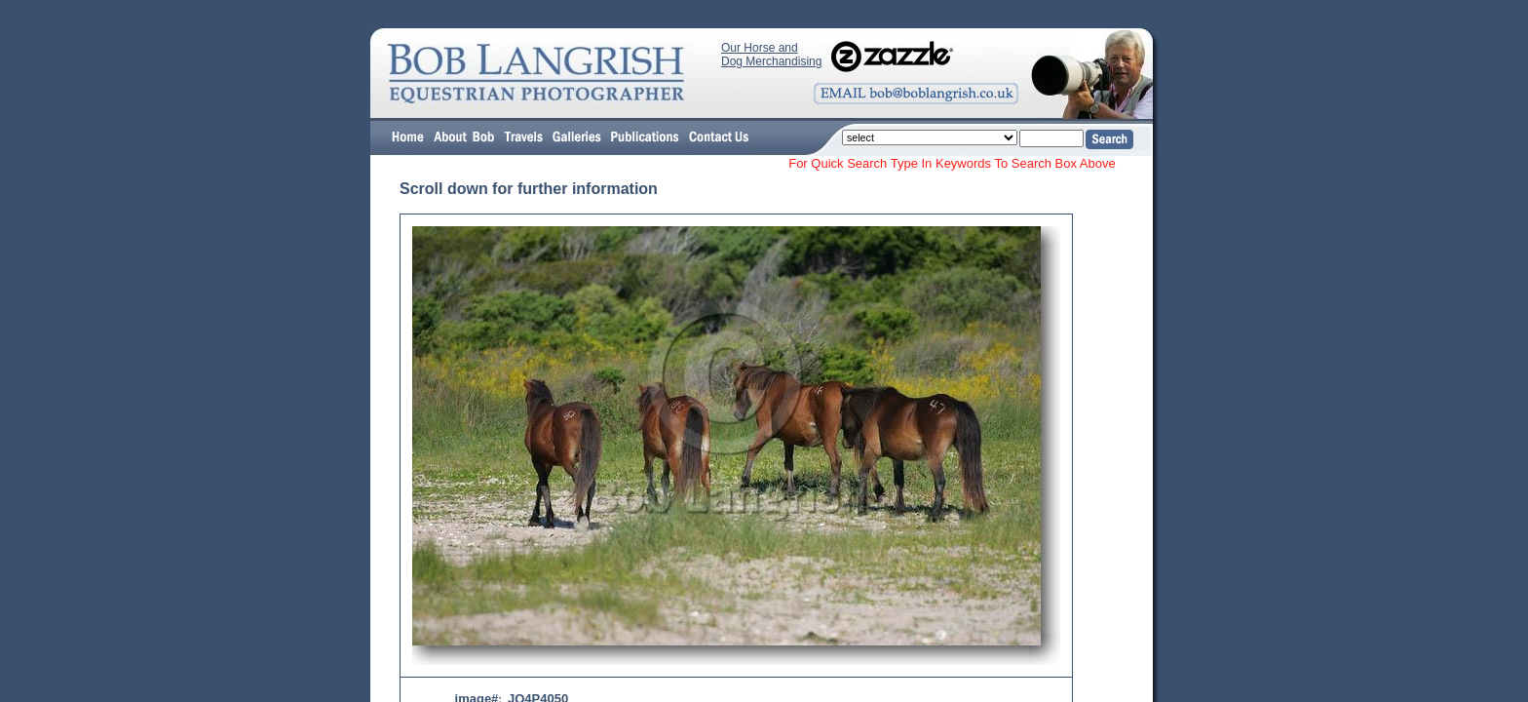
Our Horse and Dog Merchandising (771, 54)
